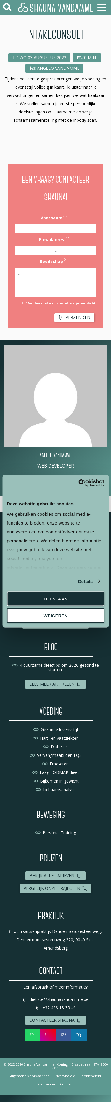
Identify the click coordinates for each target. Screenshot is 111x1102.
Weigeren (56, 615)
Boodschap (51, 261)
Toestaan (55, 598)
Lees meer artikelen (55, 684)
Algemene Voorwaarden (29, 1076)
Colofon (66, 1084)
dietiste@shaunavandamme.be (55, 999)
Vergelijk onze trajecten (56, 888)
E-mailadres (51, 239)
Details (85, 581)
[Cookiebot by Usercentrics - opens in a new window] (79, 483)
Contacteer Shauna (55, 1020)
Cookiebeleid (90, 1076)
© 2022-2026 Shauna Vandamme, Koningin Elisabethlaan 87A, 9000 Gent (56, 1066)
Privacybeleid (64, 1076)
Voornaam (51, 217)
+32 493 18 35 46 (55, 1007)
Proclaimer (47, 1084)
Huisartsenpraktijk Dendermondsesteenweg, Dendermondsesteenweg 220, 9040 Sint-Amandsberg (55, 940)
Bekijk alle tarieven (56, 875)
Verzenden (75, 317)
